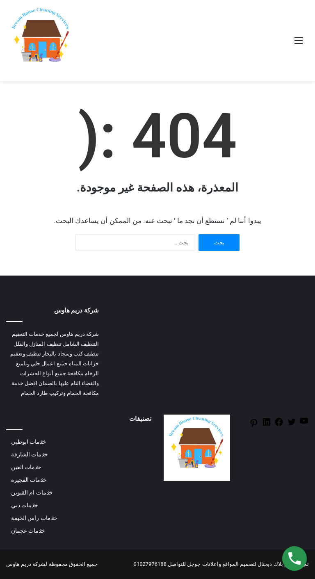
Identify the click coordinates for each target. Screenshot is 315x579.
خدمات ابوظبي (28, 441)
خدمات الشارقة (29, 454)
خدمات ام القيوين (32, 492)
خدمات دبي (24, 505)
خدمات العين (26, 467)
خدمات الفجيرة (29, 479)
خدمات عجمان (28, 530)
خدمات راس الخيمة (34, 518)
